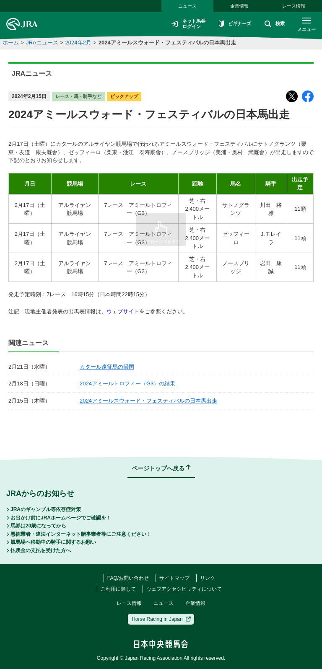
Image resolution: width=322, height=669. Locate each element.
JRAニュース (42, 42)
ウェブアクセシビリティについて (184, 589)
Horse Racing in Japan (161, 619)
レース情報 (293, 5)
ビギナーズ (231, 24)
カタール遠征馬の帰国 (107, 367)
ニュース (187, 5)
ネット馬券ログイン (183, 24)
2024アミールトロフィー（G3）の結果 (127, 383)
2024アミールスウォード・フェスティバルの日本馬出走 (167, 42)
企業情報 (239, 5)
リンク (207, 578)
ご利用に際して (118, 589)
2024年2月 (78, 42)
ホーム (11, 42)
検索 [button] (272, 24)
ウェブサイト (122, 311)
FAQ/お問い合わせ (128, 578)
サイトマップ (174, 578)
